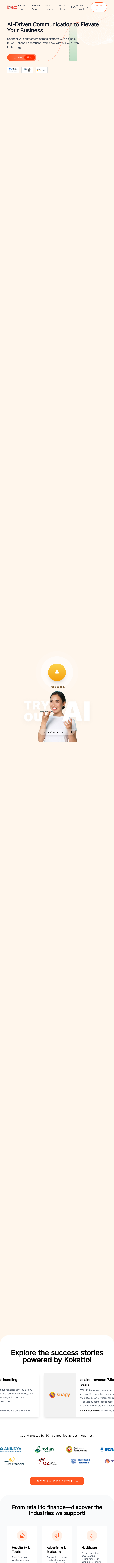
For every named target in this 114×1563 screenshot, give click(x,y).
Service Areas (35, 7)
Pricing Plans (62, 7)
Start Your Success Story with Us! (57, 1480)
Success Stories (22, 7)
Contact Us (98, 7)
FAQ (73, 7)
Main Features (49, 7)
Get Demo (23, 57)
